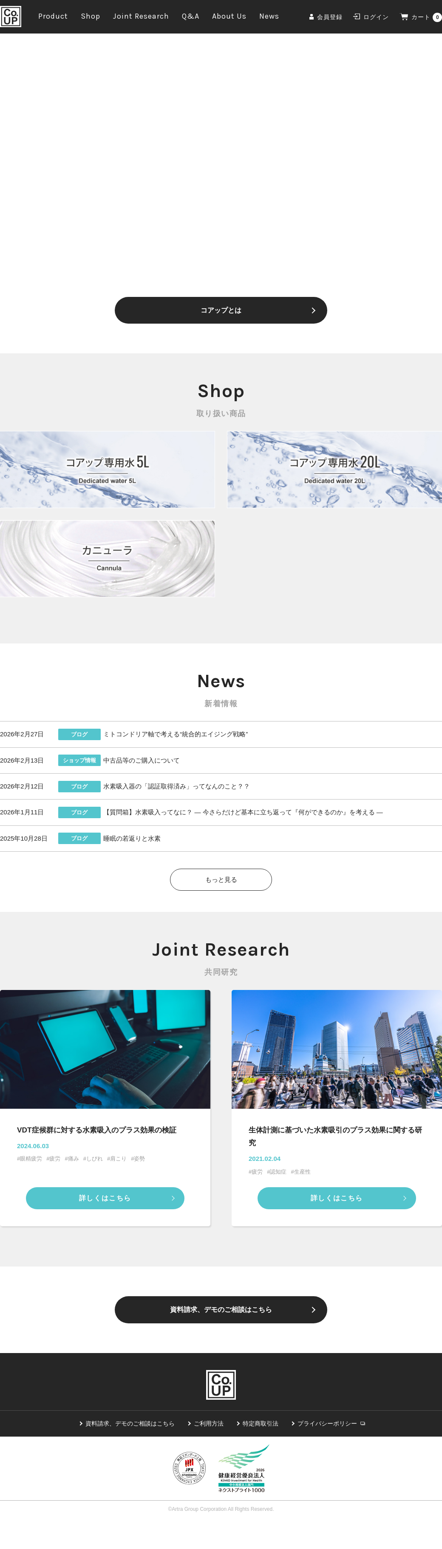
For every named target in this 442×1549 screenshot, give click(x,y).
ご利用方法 (209, 1450)
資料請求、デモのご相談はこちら (221, 1332)
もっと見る (221, 894)
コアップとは (221, 314)
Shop (90, 18)
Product (53, 18)
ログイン (376, 19)
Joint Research (141, 18)
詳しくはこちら (105, 1216)
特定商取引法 (260, 1450)
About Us (229, 18)
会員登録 (330, 19)
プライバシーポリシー (327, 1450)
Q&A (190, 18)
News (269, 18)
